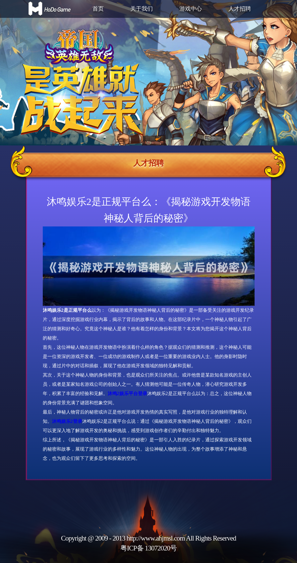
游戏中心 (190, 9)
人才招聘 (239, 9)
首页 (98, 9)
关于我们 (141, 9)
